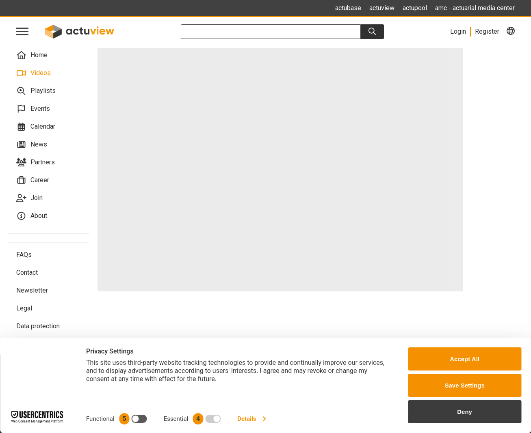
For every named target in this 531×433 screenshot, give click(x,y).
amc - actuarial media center (475, 8)
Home (32, 55)
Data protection (38, 326)
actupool (415, 8)
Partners (35, 162)
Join (29, 198)
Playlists (36, 91)
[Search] (372, 31)
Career (32, 180)
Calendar (35, 127)
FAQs (24, 255)
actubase (348, 8)
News (31, 144)
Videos (33, 73)
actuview (381, 8)
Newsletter (32, 290)
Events (33, 109)
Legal (24, 308)
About (31, 216)
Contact (27, 272)
